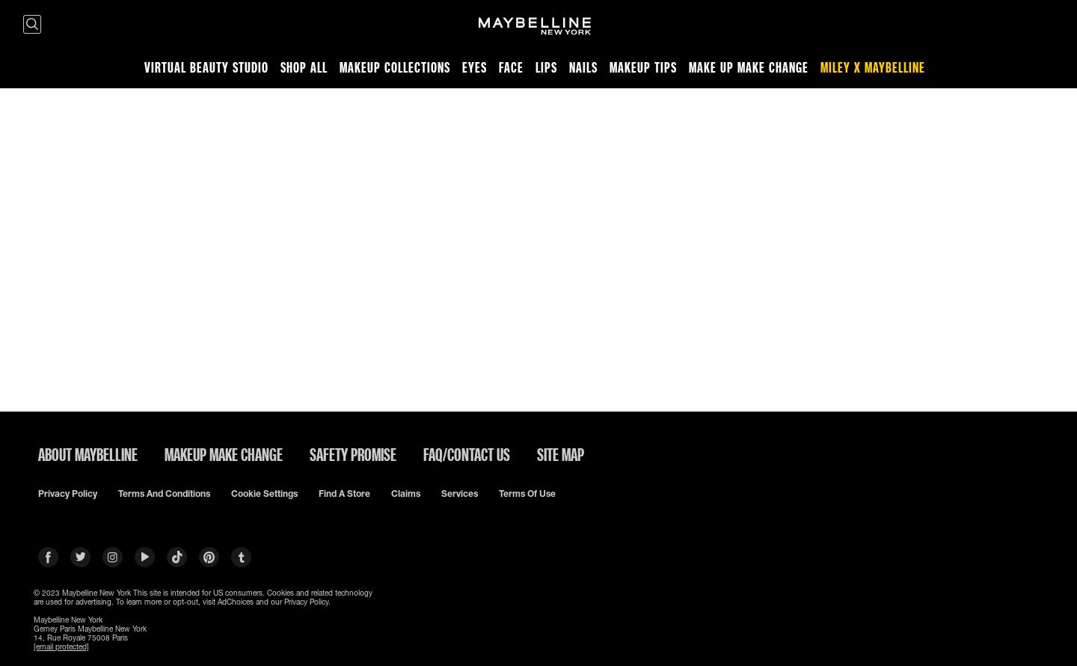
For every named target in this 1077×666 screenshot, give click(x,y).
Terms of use (527, 494)
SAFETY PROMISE (353, 454)
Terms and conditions (164, 494)
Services (459, 494)
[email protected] (61, 646)
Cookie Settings (264, 494)
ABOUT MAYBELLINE (88, 454)
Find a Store (344, 494)
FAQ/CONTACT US (466, 454)
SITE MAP (560, 454)
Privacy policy (67, 494)
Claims (405, 494)
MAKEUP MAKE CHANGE (224, 454)
